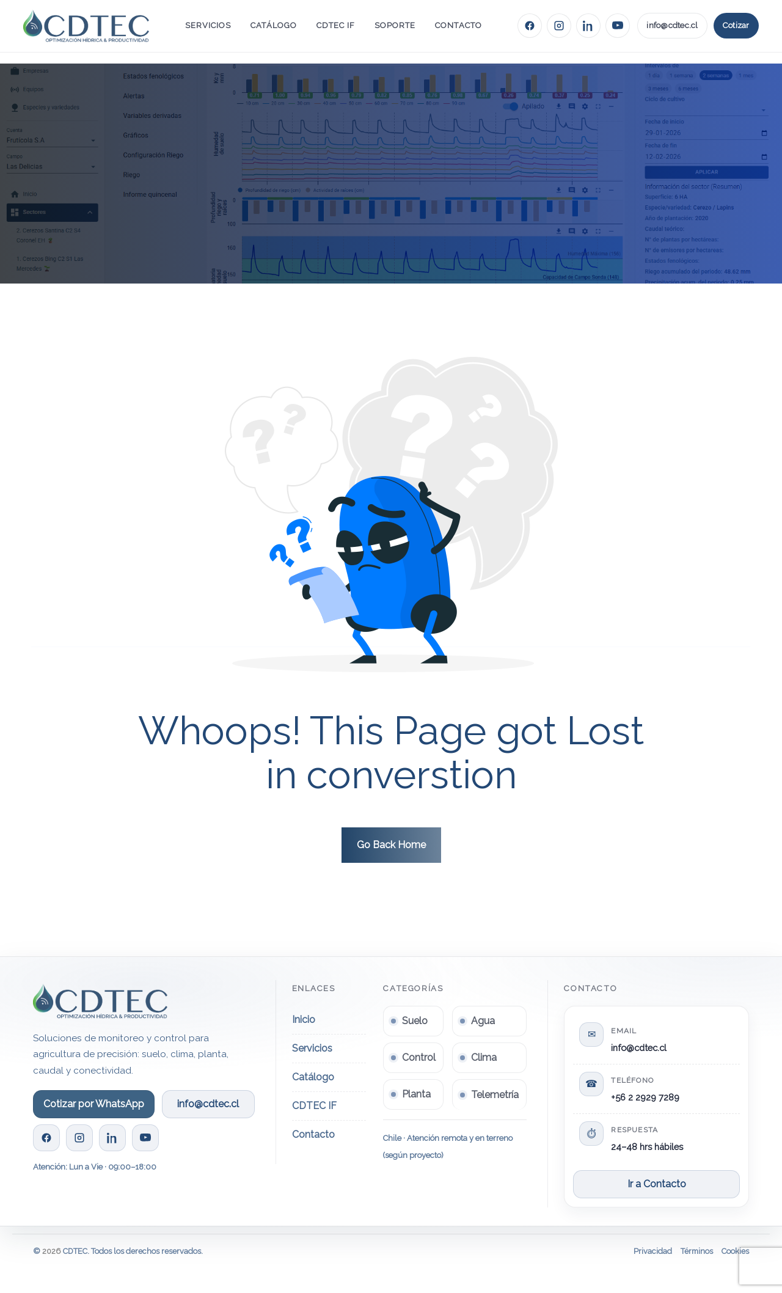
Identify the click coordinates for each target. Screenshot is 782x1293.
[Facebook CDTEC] (529, 25)
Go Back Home (391, 845)
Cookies (735, 1251)
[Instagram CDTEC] (559, 25)
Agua (483, 1021)
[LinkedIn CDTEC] (588, 25)
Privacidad (653, 1251)
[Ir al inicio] (86, 25)
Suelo (415, 1021)
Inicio (303, 1019)
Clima (484, 1057)
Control (419, 1057)
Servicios (208, 25)
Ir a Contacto (656, 1184)
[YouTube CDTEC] (617, 25)
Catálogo (273, 25)
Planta (416, 1094)
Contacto (458, 25)
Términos (697, 1251)
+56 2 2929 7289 (645, 1097)
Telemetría (495, 1095)
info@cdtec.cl (672, 25)
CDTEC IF (335, 25)
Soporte (395, 25)
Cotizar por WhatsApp (93, 1104)
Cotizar (736, 25)
